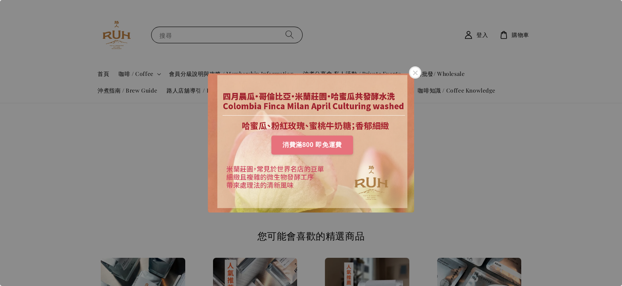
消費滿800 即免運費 (312, 144)
